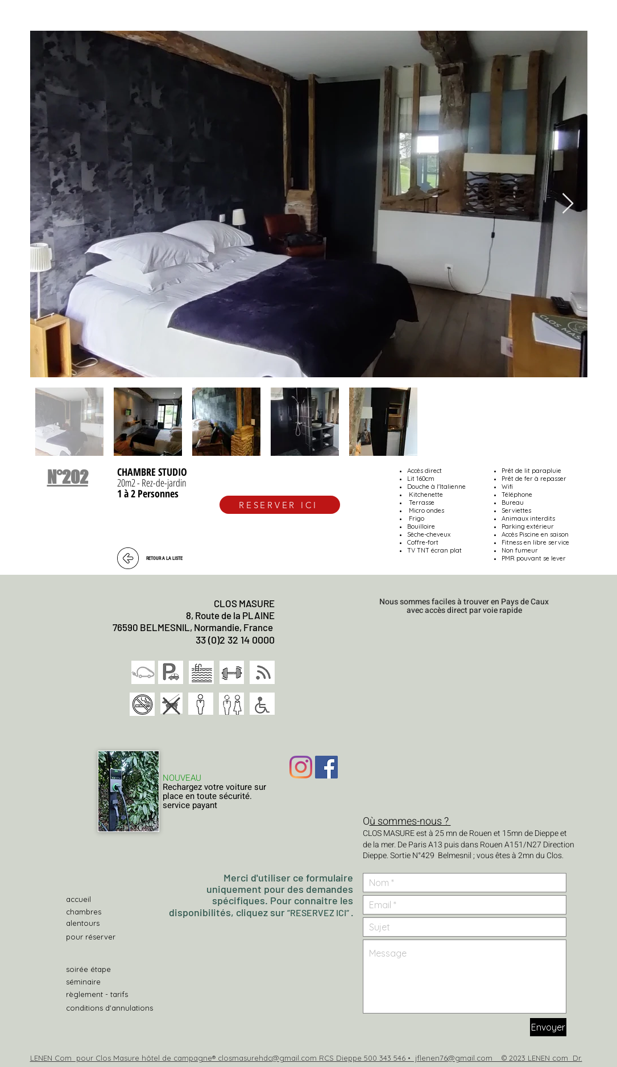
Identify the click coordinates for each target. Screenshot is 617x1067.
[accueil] (106, 899)
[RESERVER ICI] (280, 505)
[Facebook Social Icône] (326, 767)
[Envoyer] (548, 1027)
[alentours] (106, 923)
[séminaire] (106, 981)
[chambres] (106, 911)
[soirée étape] (89, 969)
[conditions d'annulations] (113, 1008)
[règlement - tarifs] (106, 994)
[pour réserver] (92, 936)
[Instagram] (300, 767)
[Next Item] (567, 204)
